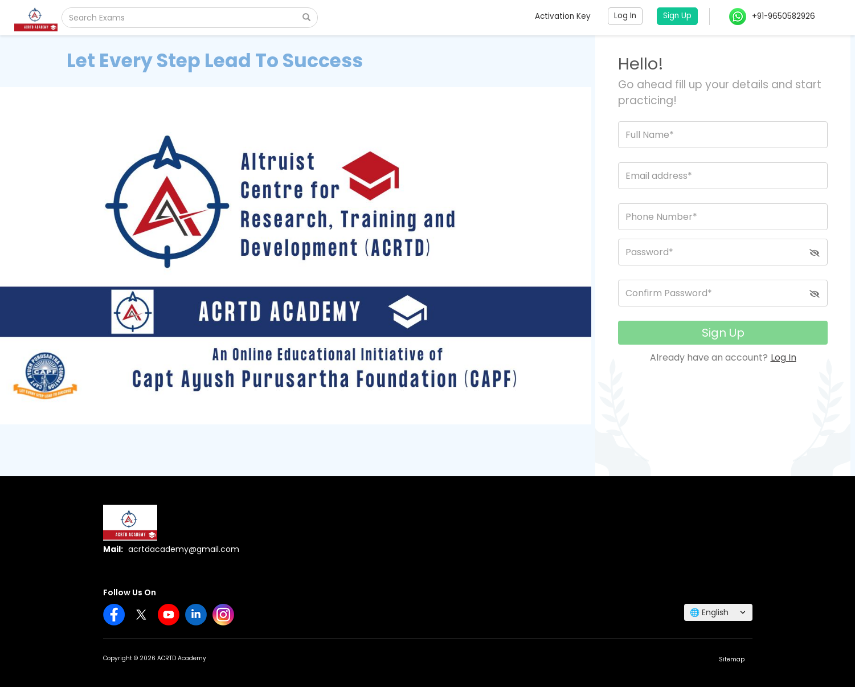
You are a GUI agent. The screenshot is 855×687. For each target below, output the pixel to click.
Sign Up (723, 333)
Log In (783, 357)
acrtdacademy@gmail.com (183, 549)
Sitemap (731, 659)
